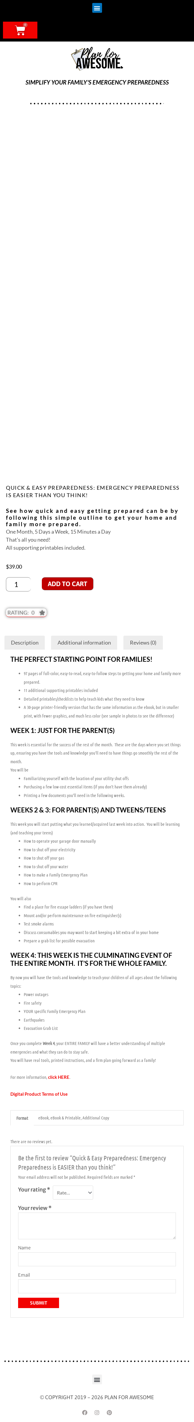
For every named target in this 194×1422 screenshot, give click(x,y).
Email (24, 1275)
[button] (97, 8)
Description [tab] (25, 642)
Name (24, 1248)
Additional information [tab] (84, 642)
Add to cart (67, 584)
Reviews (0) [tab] (143, 642)
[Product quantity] (18, 584)
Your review (35, 1208)
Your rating (34, 1189)
